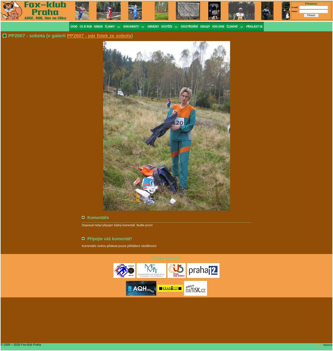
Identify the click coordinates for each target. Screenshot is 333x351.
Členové (232, 26)
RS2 (319, 344)
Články (110, 26)
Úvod (73, 26)
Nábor (98, 26)
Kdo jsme (218, 26)
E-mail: (295, 7)
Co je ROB (86, 26)
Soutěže (166, 26)
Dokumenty (131, 26)
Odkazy (205, 26)
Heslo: (295, 11)
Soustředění (189, 26)
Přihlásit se (254, 26)
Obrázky (153, 26)
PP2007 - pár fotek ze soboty (99, 35)
